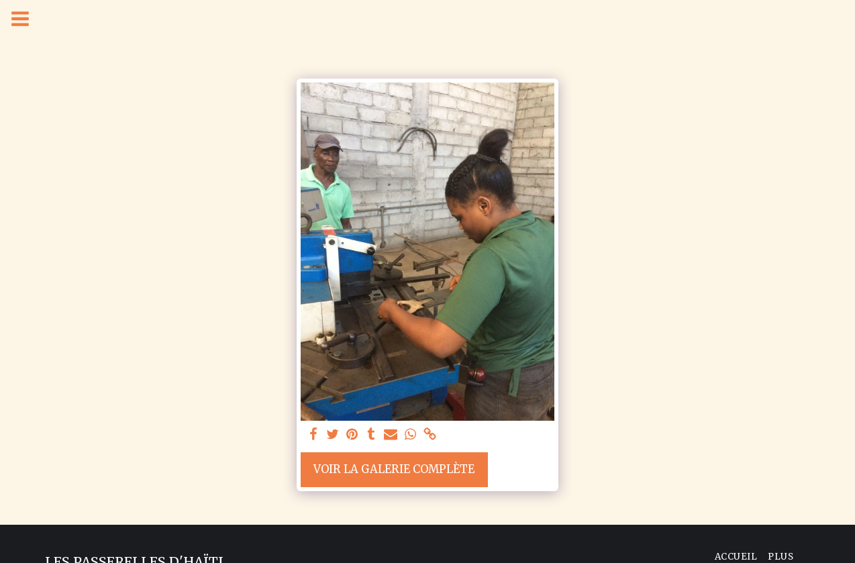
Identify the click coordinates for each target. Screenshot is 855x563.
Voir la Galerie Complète (393, 469)
